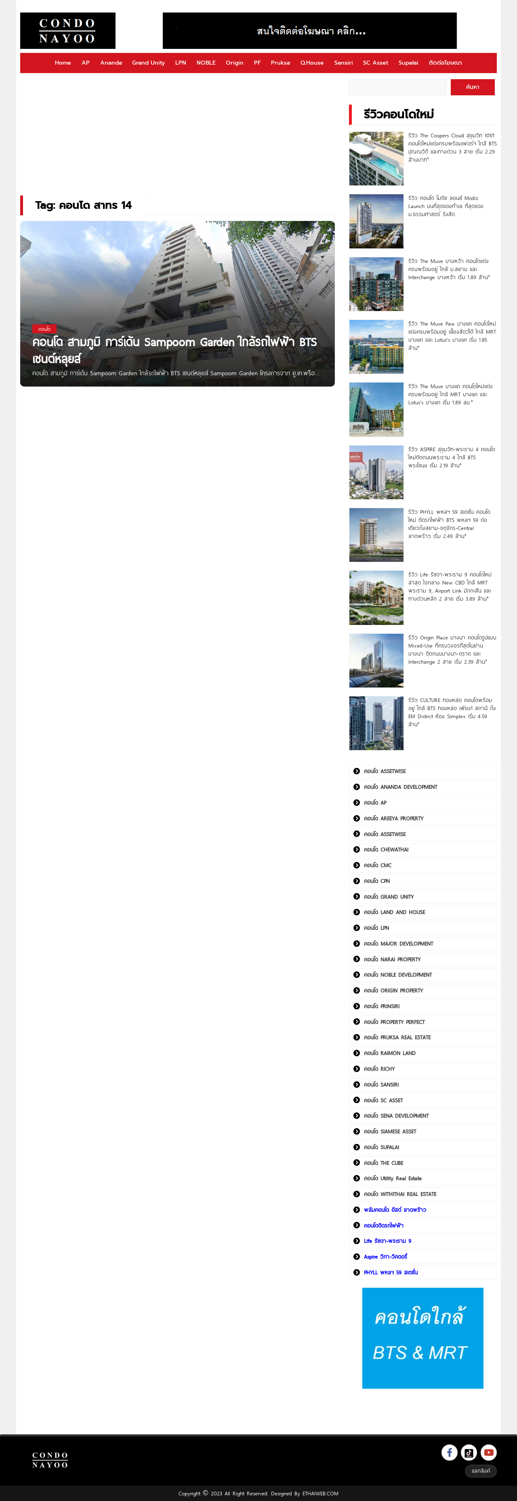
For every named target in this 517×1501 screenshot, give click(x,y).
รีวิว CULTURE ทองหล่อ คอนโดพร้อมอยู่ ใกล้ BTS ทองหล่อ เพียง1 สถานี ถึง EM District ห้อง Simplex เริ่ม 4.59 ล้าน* (452, 712)
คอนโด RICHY (379, 1069)
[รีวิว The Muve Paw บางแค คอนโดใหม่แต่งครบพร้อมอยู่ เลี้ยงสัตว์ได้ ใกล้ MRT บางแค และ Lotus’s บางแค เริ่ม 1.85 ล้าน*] (376, 347)
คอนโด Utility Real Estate (393, 1178)
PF (257, 63)
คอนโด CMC (377, 865)
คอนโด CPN (377, 881)
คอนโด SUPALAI (381, 1147)
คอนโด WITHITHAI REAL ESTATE (400, 1194)
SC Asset (375, 63)
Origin (235, 63)
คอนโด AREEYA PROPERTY (393, 818)
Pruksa (280, 63)
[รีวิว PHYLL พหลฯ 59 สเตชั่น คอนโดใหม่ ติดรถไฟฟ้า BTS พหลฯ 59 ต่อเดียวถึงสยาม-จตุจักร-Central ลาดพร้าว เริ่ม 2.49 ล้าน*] (376, 535)
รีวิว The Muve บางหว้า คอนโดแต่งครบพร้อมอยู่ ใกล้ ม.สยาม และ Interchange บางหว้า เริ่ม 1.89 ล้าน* (449, 269)
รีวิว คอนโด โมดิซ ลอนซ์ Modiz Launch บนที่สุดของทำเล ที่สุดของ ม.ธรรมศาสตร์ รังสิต (445, 206)
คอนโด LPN (376, 928)
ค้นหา (472, 87)
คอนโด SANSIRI (381, 1085)
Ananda (111, 63)
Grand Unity (148, 63)
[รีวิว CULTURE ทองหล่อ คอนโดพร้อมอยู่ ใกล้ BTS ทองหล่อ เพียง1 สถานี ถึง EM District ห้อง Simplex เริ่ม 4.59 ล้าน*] (376, 723)
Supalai (408, 63)
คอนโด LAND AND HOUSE (394, 912)
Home (63, 63)
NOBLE (206, 63)
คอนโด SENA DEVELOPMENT (396, 1116)
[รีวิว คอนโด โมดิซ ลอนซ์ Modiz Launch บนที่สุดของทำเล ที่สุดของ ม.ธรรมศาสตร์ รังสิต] (376, 221)
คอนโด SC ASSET (383, 1100)
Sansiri (343, 63)
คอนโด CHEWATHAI (386, 849)
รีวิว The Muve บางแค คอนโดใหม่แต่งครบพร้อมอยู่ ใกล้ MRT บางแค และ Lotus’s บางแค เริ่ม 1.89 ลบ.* (450, 394)
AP (86, 63)
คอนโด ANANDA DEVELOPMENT (400, 787)
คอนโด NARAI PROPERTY (392, 959)
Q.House (312, 63)
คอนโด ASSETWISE (385, 771)
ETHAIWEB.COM (320, 1493)
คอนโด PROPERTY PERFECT (394, 1022)
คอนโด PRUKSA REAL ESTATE (397, 1037)
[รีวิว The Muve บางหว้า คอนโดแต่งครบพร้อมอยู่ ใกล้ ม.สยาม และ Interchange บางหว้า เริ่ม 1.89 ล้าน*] (376, 284)
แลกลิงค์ (481, 1471)
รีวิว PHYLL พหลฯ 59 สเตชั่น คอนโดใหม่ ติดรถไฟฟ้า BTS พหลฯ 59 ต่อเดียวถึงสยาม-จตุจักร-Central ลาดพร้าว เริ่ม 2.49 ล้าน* (449, 524)
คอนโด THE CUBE (383, 1163)
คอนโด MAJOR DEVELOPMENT (398, 944)
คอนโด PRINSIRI (381, 1006)
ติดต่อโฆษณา (445, 63)
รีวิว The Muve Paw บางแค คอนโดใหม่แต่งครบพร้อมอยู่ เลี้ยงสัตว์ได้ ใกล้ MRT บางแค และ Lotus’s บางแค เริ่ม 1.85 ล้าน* (452, 336)
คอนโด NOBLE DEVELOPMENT (398, 975)
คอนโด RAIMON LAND (390, 1053)
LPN (180, 63)
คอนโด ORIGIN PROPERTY (393, 990)
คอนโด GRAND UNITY (389, 897)
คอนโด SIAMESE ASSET (390, 1131)
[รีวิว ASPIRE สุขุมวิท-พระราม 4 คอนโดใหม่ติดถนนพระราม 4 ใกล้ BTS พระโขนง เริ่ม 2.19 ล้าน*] (376, 472)
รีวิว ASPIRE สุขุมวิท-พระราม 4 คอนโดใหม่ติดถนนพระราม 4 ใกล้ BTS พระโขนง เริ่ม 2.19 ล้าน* (451, 457)
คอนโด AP (375, 803)
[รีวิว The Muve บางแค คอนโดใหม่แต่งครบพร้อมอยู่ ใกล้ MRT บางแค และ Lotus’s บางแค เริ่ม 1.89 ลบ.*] (376, 409)
